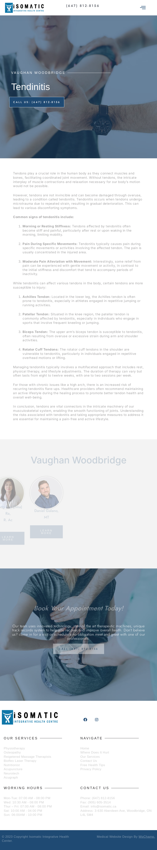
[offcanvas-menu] (143, 8)
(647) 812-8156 (83, 5)
